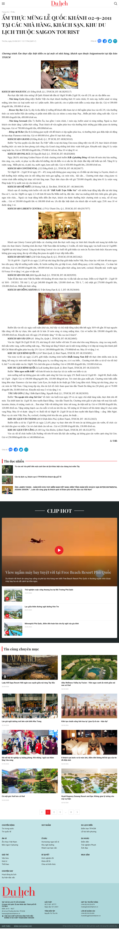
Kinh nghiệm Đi (48, 860)
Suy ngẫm (47, 826)
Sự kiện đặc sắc (9, 880)
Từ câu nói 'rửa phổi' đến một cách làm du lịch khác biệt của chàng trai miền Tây (47, 467)
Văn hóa (5, 860)
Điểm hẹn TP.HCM (89, 830)
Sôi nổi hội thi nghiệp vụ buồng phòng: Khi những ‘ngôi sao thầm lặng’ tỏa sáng (27, 759)
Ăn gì (4, 840)
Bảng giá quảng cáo (23, 929)
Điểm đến (85, 843)
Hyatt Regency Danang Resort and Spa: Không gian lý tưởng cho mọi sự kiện (87, 798)
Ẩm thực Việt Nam (10, 843)
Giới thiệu (6, 929)
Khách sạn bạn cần (50, 850)
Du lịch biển (87, 826)
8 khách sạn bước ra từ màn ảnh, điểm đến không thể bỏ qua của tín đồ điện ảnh (88, 759)
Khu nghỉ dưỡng (48, 846)
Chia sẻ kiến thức (49, 866)
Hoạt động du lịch (9, 877)
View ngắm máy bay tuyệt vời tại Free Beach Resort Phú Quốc (56, 569)
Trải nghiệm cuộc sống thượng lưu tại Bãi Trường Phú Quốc (50, 590)
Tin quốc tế (6, 833)
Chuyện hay (8, 873)
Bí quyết (46, 856)
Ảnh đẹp (84, 850)
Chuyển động (8, 826)
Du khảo (85, 840)
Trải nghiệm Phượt (89, 846)
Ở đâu (13, 12)
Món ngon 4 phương (10, 846)
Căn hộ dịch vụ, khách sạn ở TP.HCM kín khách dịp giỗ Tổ (38, 477)
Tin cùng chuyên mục (22, 649)
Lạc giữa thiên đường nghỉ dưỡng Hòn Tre (43, 607)
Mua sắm (85, 856)
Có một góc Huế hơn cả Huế (14, 797)
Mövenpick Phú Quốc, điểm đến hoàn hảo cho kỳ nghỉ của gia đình (54, 624)
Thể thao (6, 866)
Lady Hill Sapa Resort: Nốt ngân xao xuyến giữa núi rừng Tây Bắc (28, 684)
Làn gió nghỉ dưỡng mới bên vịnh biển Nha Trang (23, 722)
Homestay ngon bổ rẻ (51, 843)
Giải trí (5, 856)
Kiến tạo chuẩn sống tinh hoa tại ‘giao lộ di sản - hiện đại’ (86, 722)
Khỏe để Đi (46, 863)
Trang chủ (5, 12)
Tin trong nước (8, 830)
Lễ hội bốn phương (89, 833)
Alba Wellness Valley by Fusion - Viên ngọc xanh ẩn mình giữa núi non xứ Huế (88, 684)
